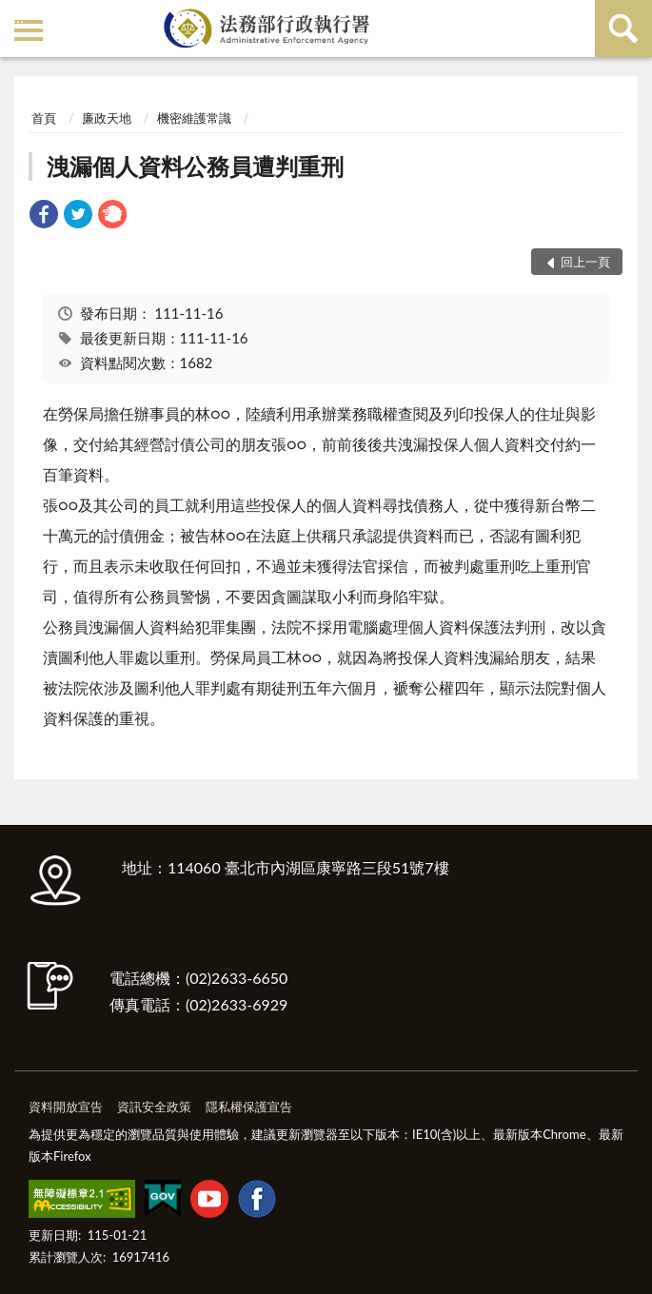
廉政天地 (106, 118)
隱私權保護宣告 (249, 1106)
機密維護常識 (194, 118)
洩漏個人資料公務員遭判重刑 (195, 166)
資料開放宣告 (66, 1106)
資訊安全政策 (154, 1106)
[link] (44, 216)
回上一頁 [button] (585, 261)
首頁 (43, 118)
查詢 (623, 28)
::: (18, 17)
